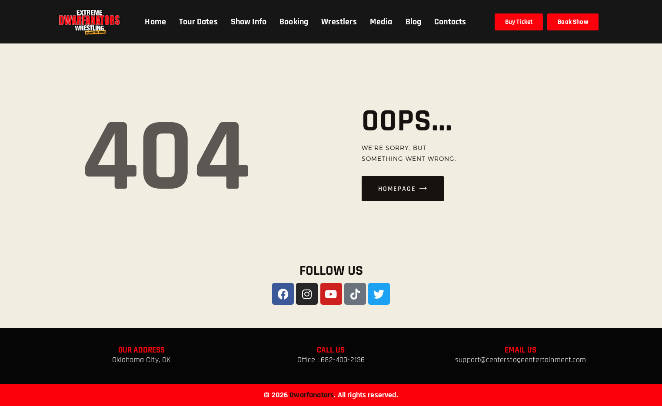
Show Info (248, 21)
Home (155, 21)
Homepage (397, 188)
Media (381, 21)
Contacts (450, 21)
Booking (293, 21)
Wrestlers (338, 21)
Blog (414, 21)
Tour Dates (198, 21)
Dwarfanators (311, 395)
